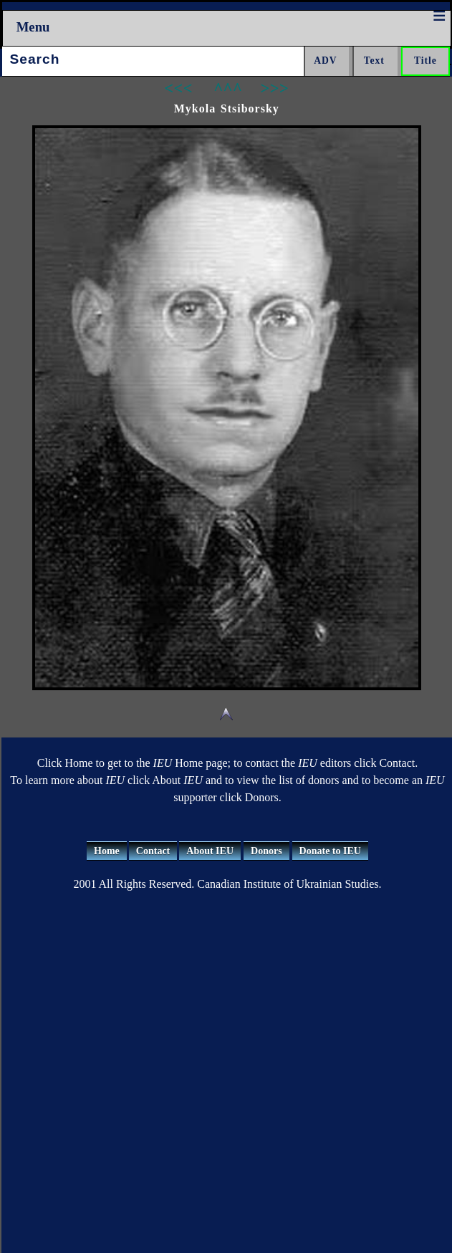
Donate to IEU (330, 851)
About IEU (210, 851)
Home (107, 851)
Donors (266, 851)
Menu (33, 26)
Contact (153, 851)
